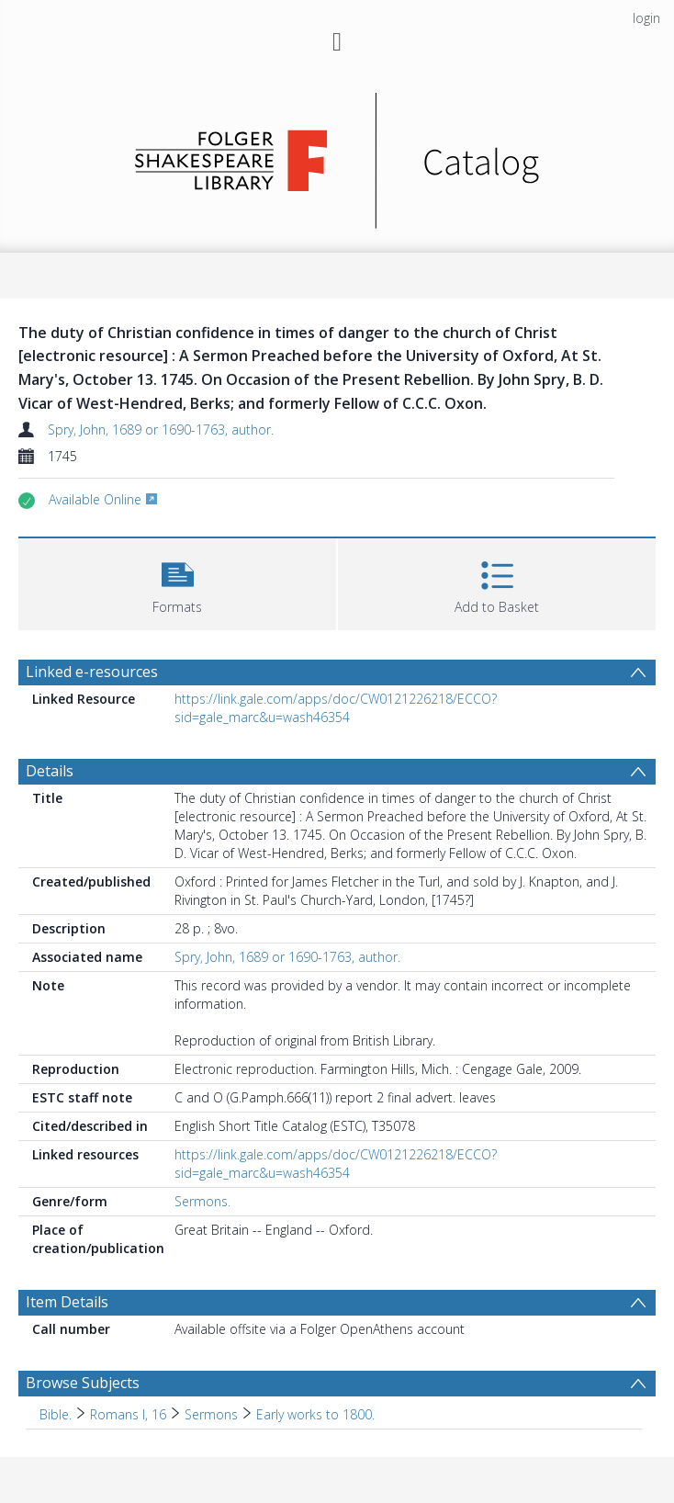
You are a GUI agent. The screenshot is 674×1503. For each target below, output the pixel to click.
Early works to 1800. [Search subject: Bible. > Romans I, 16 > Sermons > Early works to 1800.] (315, 1414)
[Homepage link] (337, 155)
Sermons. (202, 1201)
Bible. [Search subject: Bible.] (55, 1414)
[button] (177, 582)
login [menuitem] (646, 18)
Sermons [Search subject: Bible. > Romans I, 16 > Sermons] (211, 1414)
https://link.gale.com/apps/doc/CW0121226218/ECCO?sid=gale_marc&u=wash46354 (335, 708)
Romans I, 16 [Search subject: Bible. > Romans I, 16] (128, 1414)
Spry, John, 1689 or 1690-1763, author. (161, 429)
